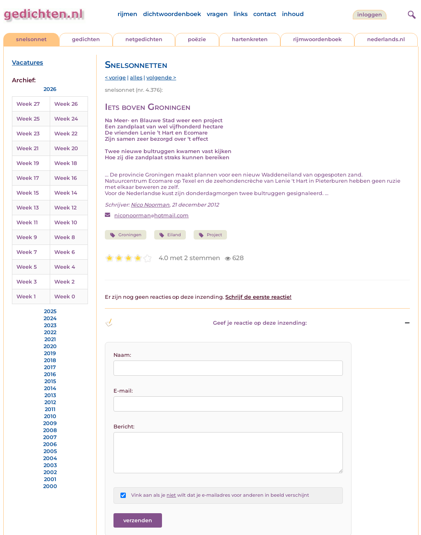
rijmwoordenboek (317, 39)
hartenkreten (250, 39)
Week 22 (65, 133)
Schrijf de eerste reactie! (258, 297)
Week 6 (64, 252)
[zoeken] (411, 13)
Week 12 (65, 208)
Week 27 (28, 104)
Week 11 (27, 222)
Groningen (125, 235)
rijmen (127, 14)
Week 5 (26, 267)
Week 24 (66, 119)
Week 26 (66, 104)
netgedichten (143, 39)
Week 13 (27, 208)
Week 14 (65, 193)
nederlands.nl (386, 39)
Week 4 (64, 267)
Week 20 (66, 148)
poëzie (197, 39)
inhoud (293, 14)
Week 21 (27, 148)
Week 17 (27, 178)
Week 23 (27, 133)
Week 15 (27, 193)
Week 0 (64, 296)
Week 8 (64, 237)
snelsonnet (31, 39)
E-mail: (123, 391)
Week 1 (26, 296)
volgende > (161, 77)
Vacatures (27, 62)
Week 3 (26, 282)
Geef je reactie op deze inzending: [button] (206, 322)
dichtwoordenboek (172, 14)
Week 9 (26, 237)
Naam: (122, 355)
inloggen (369, 15)
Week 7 (26, 252)
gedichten (86, 39)
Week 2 (64, 282)
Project (210, 235)
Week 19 (27, 163)
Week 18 (65, 163)
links (241, 14)
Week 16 (65, 178)
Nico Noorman (150, 205)
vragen (217, 14)
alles (136, 77)
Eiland (170, 235)
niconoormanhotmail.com (151, 215)
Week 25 (27, 119)
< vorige (115, 77)
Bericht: (123, 426)
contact (264, 14)
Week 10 (65, 222)
